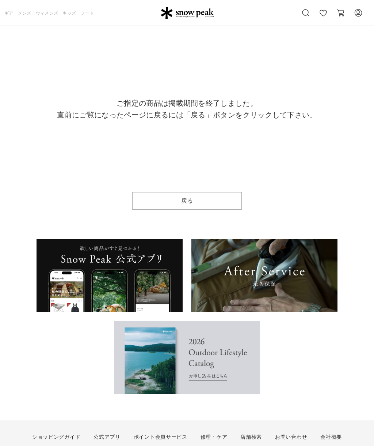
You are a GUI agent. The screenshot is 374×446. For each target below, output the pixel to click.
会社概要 (331, 437)
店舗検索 (251, 437)
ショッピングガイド (56, 437)
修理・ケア (214, 437)
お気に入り (323, 16)
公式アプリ (107, 437)
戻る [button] (187, 201)
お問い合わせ (291, 437)
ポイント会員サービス (160, 437)
